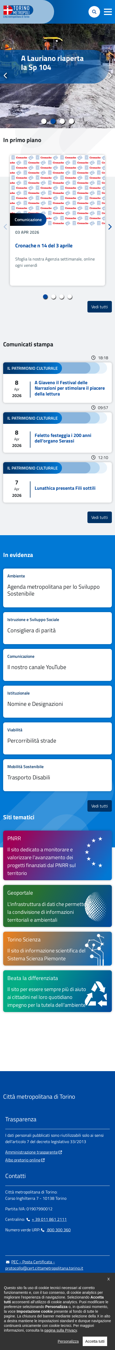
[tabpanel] (57, 76)
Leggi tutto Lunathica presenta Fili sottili (57, 482)
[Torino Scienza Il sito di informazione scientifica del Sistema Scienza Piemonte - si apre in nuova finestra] (57, 949)
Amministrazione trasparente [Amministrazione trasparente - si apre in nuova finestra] (31, 1152)
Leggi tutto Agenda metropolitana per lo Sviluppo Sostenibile (57, 588)
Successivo (109, 75)
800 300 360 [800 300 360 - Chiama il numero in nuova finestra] (55, 1230)
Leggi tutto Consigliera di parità (57, 628)
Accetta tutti (94, 1341)
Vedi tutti (101, 306)
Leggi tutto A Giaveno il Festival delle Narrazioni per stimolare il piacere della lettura (57, 382)
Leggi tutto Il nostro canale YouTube (57, 665)
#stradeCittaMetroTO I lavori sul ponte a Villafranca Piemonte (55, 67)
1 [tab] (43, 121)
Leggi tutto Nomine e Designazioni (57, 702)
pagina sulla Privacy (60, 1330)
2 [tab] (53, 121)
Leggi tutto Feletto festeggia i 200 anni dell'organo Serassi (57, 432)
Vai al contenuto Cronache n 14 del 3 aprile (57, 220)
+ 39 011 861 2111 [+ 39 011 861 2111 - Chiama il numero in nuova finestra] (46, 1219)
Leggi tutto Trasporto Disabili (57, 775)
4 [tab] (71, 121)
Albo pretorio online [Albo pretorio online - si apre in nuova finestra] (22, 1160)
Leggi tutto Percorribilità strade (57, 738)
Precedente (5, 75)
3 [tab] (62, 121)
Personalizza (68, 1341)
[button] (108, 12)
